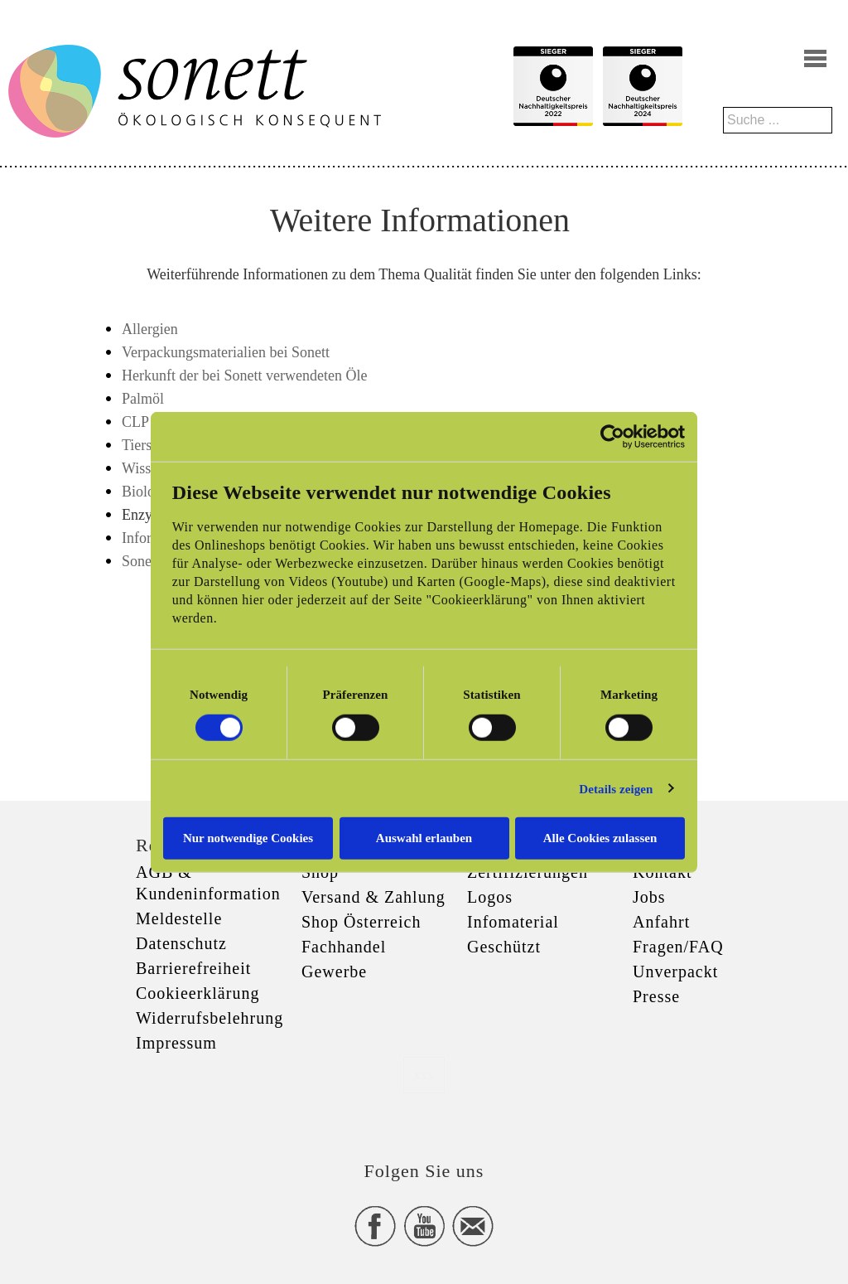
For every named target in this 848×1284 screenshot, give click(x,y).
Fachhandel (343, 947)
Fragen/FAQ (678, 947)
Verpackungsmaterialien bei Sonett (226, 352)
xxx (424, 1075)
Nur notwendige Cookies (248, 838)
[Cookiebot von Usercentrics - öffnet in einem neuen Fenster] (612, 436)
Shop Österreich (361, 922)
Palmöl (143, 398)
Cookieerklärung (197, 993)
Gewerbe (334, 971)
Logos (490, 897)
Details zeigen (616, 788)
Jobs (649, 897)
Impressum (176, 1043)
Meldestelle (179, 918)
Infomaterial (513, 922)
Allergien (150, 329)
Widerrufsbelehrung (209, 1018)
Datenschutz (181, 943)
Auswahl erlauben (424, 838)
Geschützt (504, 947)
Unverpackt (675, 971)
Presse (656, 996)
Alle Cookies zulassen (600, 838)
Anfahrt (661, 922)
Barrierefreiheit (193, 968)
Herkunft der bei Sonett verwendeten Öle (244, 375)
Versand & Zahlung (373, 897)
